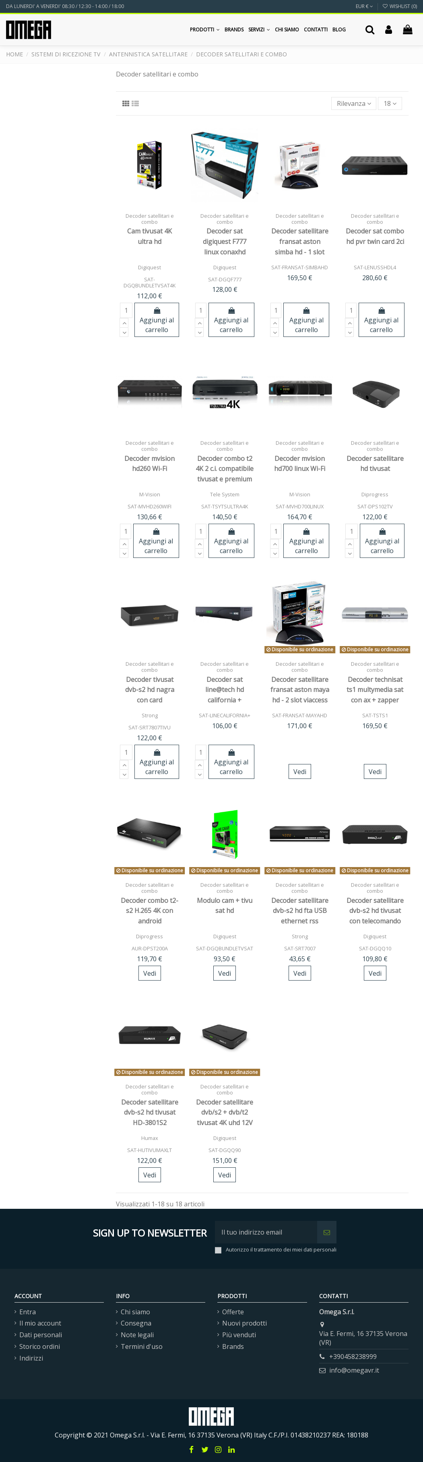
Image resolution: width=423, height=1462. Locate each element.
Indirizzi (31, 1358)
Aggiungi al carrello (157, 320)
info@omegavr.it (354, 1370)
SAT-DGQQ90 (224, 1150)
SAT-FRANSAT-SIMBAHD (299, 267)
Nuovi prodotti (244, 1323)
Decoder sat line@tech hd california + (224, 689)
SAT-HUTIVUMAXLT (149, 1150)
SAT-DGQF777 (224, 279)
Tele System (224, 494)
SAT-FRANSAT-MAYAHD (299, 715)
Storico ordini (39, 1346)
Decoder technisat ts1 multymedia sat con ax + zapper (375, 689)
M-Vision (149, 494)
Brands (233, 1346)
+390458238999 (353, 1356)
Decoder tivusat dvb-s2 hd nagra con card (149, 689)
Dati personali (40, 1334)
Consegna (136, 1323)
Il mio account (40, 1323)
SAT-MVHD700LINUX (300, 506)
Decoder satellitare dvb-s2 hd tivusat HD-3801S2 (149, 1112)
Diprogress (374, 494)
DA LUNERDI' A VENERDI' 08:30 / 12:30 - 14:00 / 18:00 (65, 6)
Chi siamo (135, 1311)
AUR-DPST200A (150, 948)
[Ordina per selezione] (354, 103)
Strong (150, 715)
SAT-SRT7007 (300, 948)
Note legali (137, 1334)
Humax (149, 1138)
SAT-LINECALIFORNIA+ (224, 715)
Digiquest (149, 267)
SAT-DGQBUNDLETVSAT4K (149, 282)
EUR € (364, 6)
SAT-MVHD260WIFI (149, 506)
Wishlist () (399, 6)
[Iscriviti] (326, 1232)
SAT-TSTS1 (375, 715)
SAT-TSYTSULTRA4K (224, 506)
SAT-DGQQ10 (375, 948)
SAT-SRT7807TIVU (149, 727)
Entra (27, 1311)
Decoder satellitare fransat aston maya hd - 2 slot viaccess (299, 689)
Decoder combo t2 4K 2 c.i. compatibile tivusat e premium (225, 468)
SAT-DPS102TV (375, 506)
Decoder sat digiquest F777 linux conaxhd (224, 241)
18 (390, 103)
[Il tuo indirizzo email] (266, 1232)
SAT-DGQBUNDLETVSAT (224, 948)
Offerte (233, 1311)
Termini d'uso (142, 1346)
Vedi (299, 771)
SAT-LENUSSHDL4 (375, 267)
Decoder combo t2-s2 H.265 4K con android (149, 910)
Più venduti (239, 1334)
